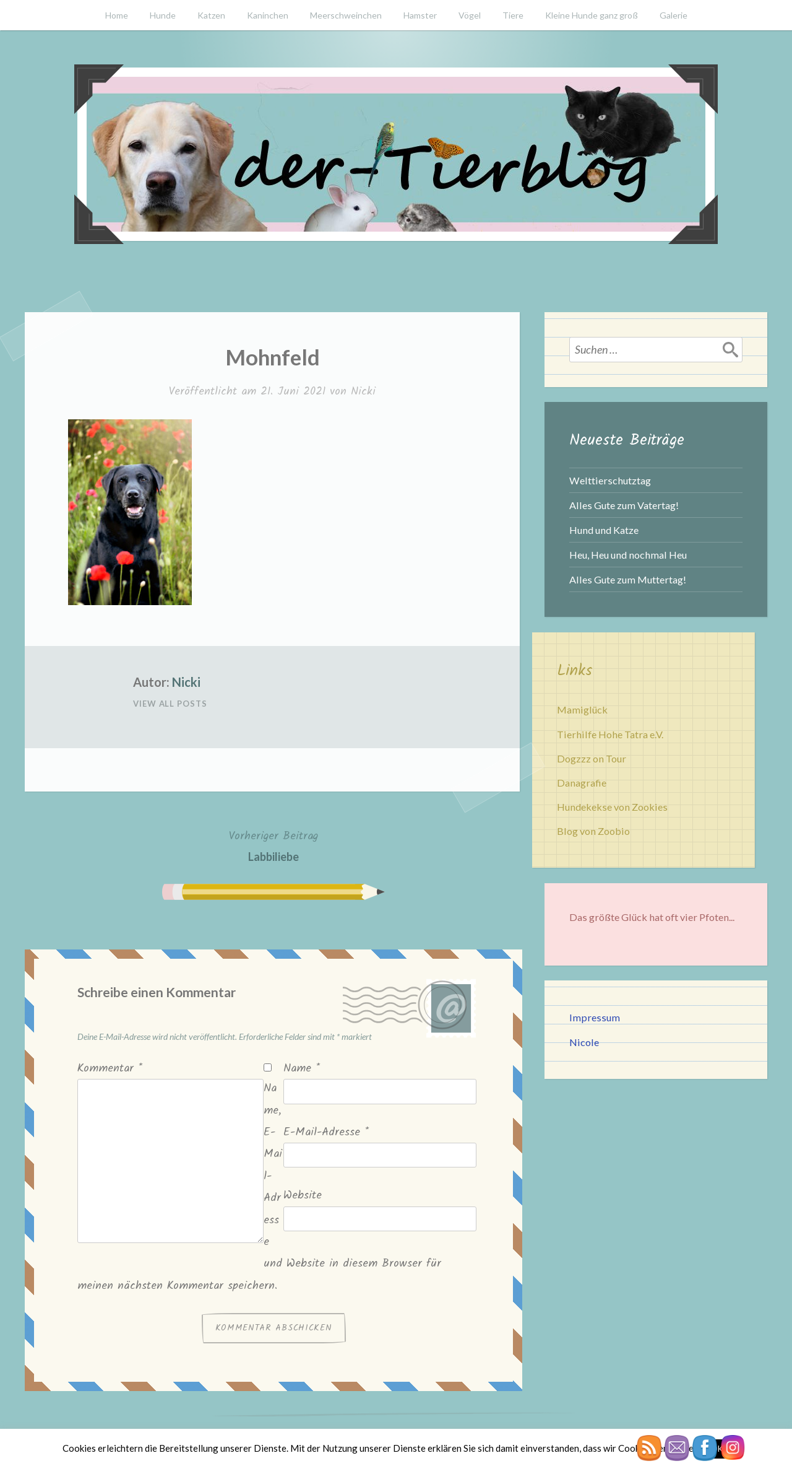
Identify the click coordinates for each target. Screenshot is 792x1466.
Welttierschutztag (610, 480)
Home (116, 15)
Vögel (469, 15)
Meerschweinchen (346, 15)
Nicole (584, 1042)
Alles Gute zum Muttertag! (627, 579)
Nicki (363, 392)
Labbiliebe (273, 845)
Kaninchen (267, 15)
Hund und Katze (604, 530)
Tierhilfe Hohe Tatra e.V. (610, 734)
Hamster (420, 15)
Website (302, 1196)
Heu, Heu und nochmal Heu (628, 555)
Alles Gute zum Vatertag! (624, 505)
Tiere (512, 15)
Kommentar (109, 1069)
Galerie (673, 15)
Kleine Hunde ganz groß (591, 15)
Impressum (594, 1017)
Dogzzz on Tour (591, 758)
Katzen (211, 15)
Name (301, 1069)
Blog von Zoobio (593, 831)
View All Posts (170, 704)
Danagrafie (581, 782)
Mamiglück (582, 709)
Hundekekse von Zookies (612, 807)
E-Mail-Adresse (326, 1132)
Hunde (163, 15)
